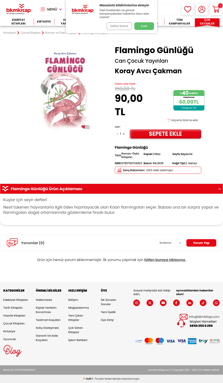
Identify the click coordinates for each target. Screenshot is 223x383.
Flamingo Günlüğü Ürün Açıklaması (111, 189)
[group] (65, 88)
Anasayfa (9, 33)
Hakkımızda (44, 300)
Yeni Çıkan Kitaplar (75, 317)
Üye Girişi (107, 320)
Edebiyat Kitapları (18, 22)
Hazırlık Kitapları (14, 315)
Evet (144, 26)
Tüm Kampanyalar (179, 22)
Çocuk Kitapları (31, 33)
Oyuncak (9, 339)
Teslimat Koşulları (48, 320)
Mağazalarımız (78, 308)
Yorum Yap (200, 243)
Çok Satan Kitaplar (75, 330)
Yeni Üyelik (108, 312)
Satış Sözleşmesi (47, 328)
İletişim (73, 300)
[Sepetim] (216, 9)
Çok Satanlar (207, 22)
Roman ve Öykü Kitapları (61, 33)
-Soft (87, 379)
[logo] (18, 9)
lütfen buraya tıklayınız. (165, 259)
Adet (117, 126)
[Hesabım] (202, 9)
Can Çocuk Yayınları (141, 60)
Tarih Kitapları (13, 308)
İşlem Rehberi (77, 340)
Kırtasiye (44, 21)
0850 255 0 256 (201, 326)
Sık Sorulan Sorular (108, 302)
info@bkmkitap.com (204, 317)
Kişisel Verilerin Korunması (46, 310)
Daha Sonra (119, 26)
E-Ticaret (98, 379)
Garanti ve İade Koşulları (47, 338)
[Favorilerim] (188, 9)
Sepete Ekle (165, 134)
